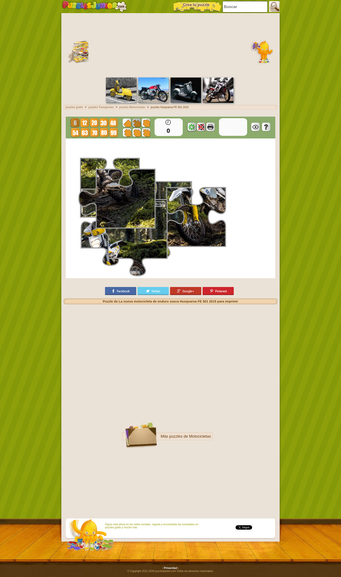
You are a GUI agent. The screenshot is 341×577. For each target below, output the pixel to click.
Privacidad (170, 568)
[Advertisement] (170, 44)
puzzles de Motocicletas (190, 436)
